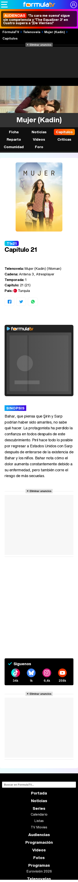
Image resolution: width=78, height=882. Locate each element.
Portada (39, 793)
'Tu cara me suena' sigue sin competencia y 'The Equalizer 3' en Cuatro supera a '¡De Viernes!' (36, 19)
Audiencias (39, 834)
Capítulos (10, 38)
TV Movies (39, 827)
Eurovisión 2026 (39, 871)
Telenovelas (39, 878)
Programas (39, 865)
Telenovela (31, 32)
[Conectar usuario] (73, 4)
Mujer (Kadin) (54, 32)
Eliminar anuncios (40, 45)
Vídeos (39, 139)
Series (39, 808)
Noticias (39, 131)
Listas (39, 820)
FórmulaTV (10, 32)
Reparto (14, 139)
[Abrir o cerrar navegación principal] (4, 4)
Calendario (39, 814)
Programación (39, 842)
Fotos (39, 857)
